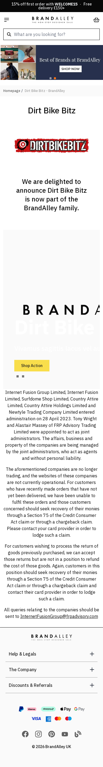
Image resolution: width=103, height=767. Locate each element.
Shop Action (32, 365)
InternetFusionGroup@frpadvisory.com (59, 616)
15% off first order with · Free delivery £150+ (52, 6)
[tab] (17, 376)
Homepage (11, 91)
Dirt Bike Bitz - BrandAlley (45, 91)
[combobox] (51, 34)
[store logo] (52, 19)
